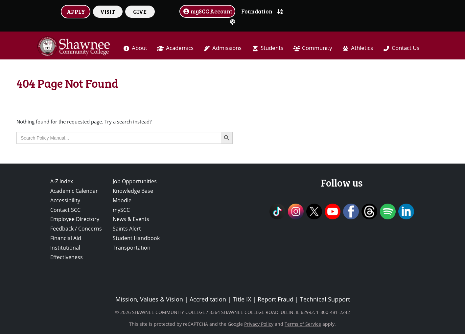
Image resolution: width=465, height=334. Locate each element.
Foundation (256, 11)
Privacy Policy (258, 324)
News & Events (131, 219)
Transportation (132, 247)
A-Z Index (61, 181)
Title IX (242, 299)
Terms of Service (303, 324)
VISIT (107, 11)
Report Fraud (275, 299)
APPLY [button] (76, 11)
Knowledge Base (133, 190)
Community (317, 48)
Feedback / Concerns (76, 228)
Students (272, 48)
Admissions (227, 48)
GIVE (140, 11)
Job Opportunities (135, 181)
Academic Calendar (74, 190)
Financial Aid (65, 238)
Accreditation (208, 299)
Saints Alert (127, 228)
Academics (180, 48)
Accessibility (65, 200)
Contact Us (405, 48)
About (139, 48)
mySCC (121, 209)
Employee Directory (74, 219)
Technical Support (325, 299)
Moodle (122, 200)
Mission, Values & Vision (149, 299)
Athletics (362, 48)
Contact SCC (65, 209)
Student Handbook (136, 238)
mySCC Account (207, 11)
